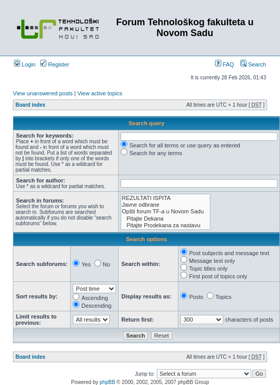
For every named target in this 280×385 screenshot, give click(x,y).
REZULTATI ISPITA (165, 198)
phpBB (107, 382)
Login (25, 64)
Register (54, 64)
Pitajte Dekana (165, 218)
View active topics (99, 93)
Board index (30, 105)
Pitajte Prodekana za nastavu (165, 225)
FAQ (224, 64)
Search (253, 64)
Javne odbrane (165, 205)
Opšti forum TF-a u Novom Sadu (165, 211)
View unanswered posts (43, 93)
